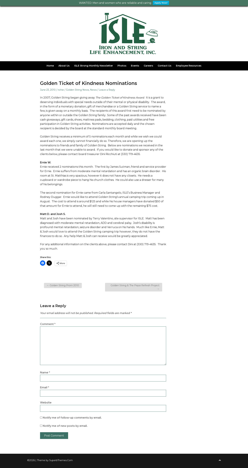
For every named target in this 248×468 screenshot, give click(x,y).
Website (46, 402)
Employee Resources (188, 65)
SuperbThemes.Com (61, 460)
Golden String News (77, 89)
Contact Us (164, 65)
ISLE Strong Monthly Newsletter (93, 65)
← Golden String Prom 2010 (63, 285)
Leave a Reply (107, 89)
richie (61, 89)
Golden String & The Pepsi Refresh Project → (135, 287)
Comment (47, 324)
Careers (148, 65)
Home (50, 65)
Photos (122, 65)
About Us (64, 65)
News (93, 89)
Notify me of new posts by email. (65, 425)
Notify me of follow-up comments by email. (72, 417)
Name (45, 372)
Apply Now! (160, 3)
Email (44, 387)
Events (135, 65)
